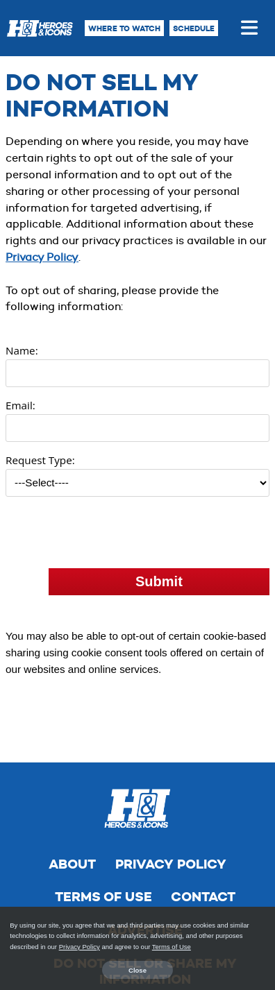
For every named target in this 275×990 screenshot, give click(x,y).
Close (137, 970)
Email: (20, 405)
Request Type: (40, 460)
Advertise (145, 869)
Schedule (194, 28)
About (72, 803)
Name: (22, 350)
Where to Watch (124, 28)
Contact (203, 835)
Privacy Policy (42, 257)
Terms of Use (103, 835)
